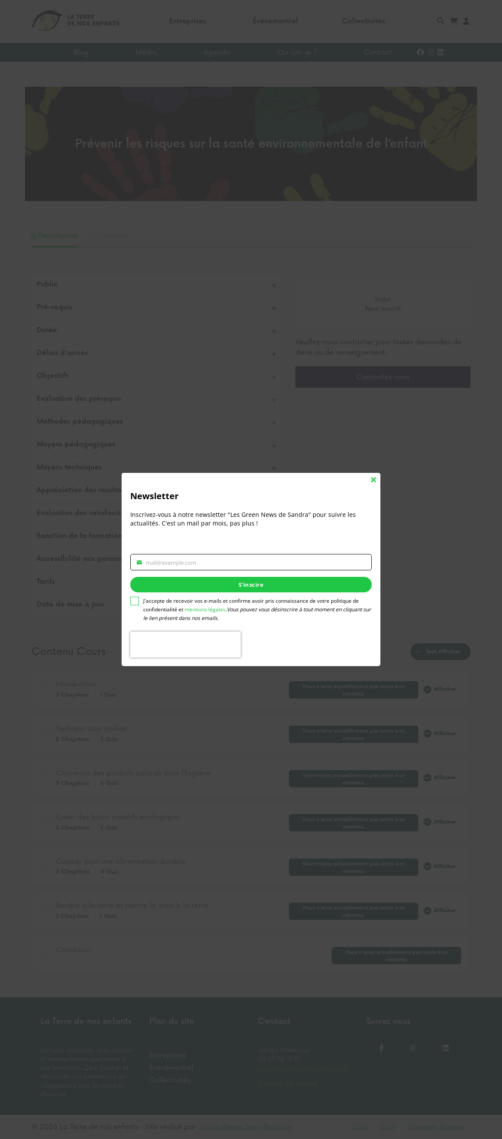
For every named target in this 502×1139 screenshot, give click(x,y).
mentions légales (205, 609)
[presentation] (185, 645)
